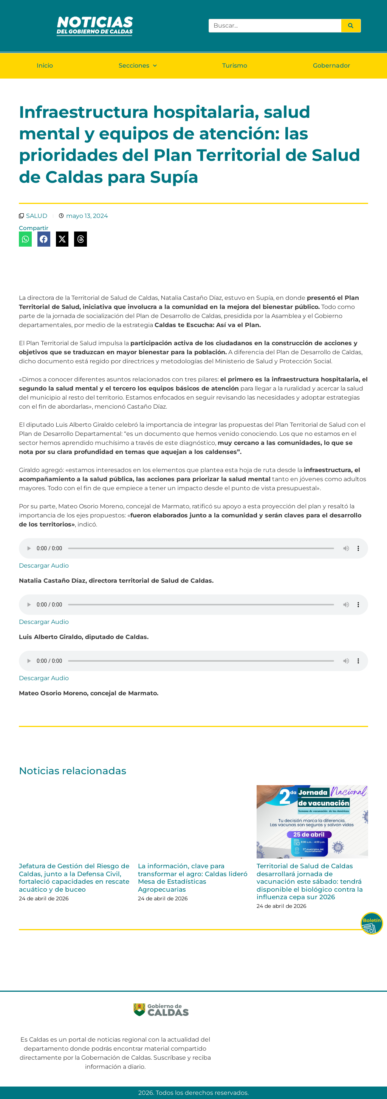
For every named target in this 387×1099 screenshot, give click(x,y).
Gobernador (331, 65)
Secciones (138, 65)
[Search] (350, 25)
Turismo (234, 65)
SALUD (36, 215)
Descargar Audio (44, 565)
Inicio (45, 65)
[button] (25, 239)
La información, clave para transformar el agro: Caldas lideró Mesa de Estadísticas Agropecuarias (193, 877)
